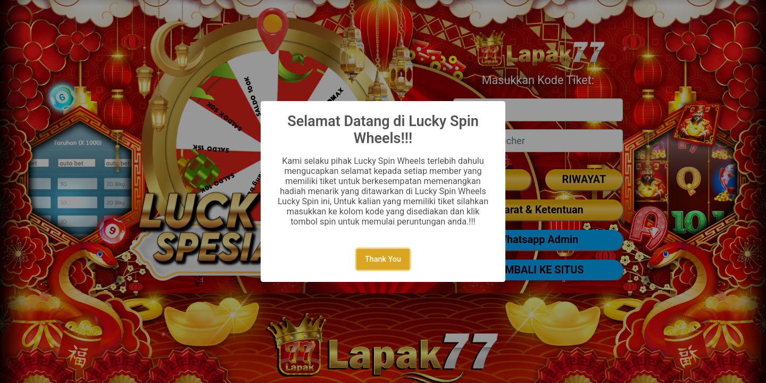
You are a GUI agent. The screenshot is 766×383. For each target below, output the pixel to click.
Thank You (383, 259)
